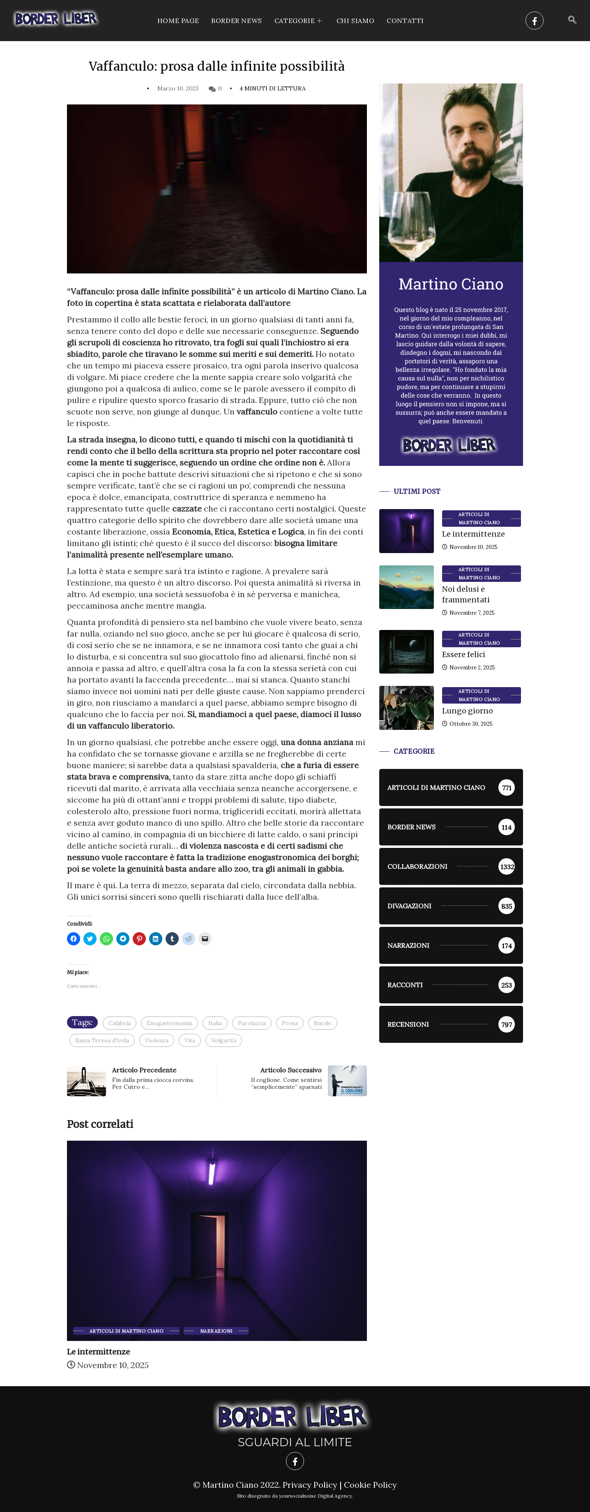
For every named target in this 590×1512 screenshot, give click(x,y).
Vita (189, 1040)
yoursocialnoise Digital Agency (315, 1496)
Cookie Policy (370, 1485)
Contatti (405, 20)
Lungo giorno (467, 710)
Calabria (119, 1023)
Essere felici (463, 654)
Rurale (323, 1023)
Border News (236, 20)
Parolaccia (252, 1023)
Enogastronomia (169, 1023)
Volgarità (223, 1040)
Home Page (178, 20)
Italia (215, 1023)
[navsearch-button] (572, 20)
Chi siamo (355, 20)
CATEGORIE (299, 20)
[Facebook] (534, 21)
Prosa (290, 1023)
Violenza (156, 1040)
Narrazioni (216, 1331)
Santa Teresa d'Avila (102, 1040)
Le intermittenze (98, 1352)
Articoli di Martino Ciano (126, 1331)
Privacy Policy (310, 1485)
